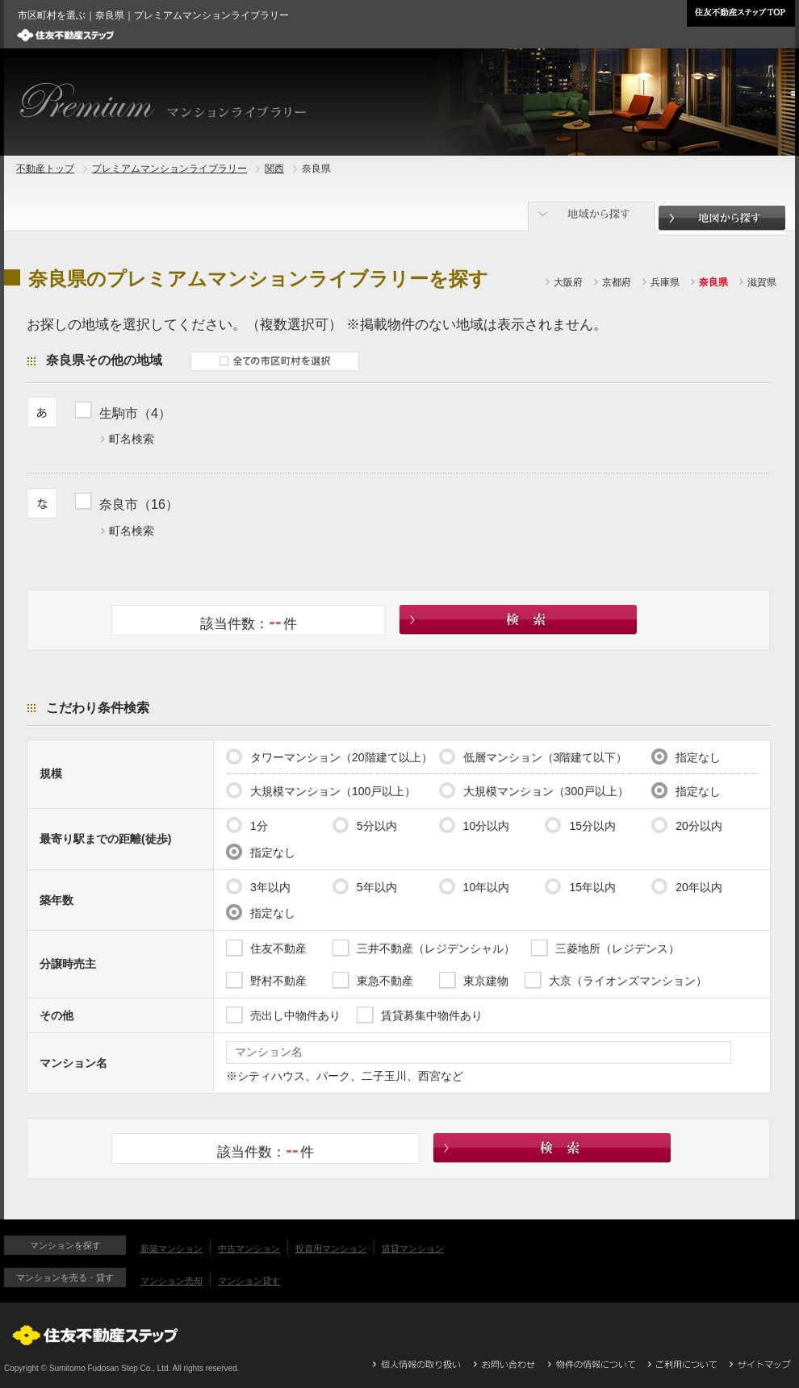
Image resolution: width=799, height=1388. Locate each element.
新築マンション (171, 1248)
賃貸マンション (413, 1248)
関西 (274, 168)
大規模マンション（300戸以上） (534, 790)
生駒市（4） (135, 413)
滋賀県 (761, 282)
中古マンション (249, 1248)
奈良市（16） (138, 504)
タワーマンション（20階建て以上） (329, 756)
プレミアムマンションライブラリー (169, 168)
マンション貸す (249, 1281)
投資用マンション (330, 1248)
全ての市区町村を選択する (274, 361)
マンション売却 (171, 1281)
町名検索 (131, 438)
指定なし (686, 756)
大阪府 (568, 282)
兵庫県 (665, 282)
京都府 (616, 282)
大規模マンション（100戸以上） (321, 790)
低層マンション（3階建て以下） (533, 756)
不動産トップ (45, 168)
